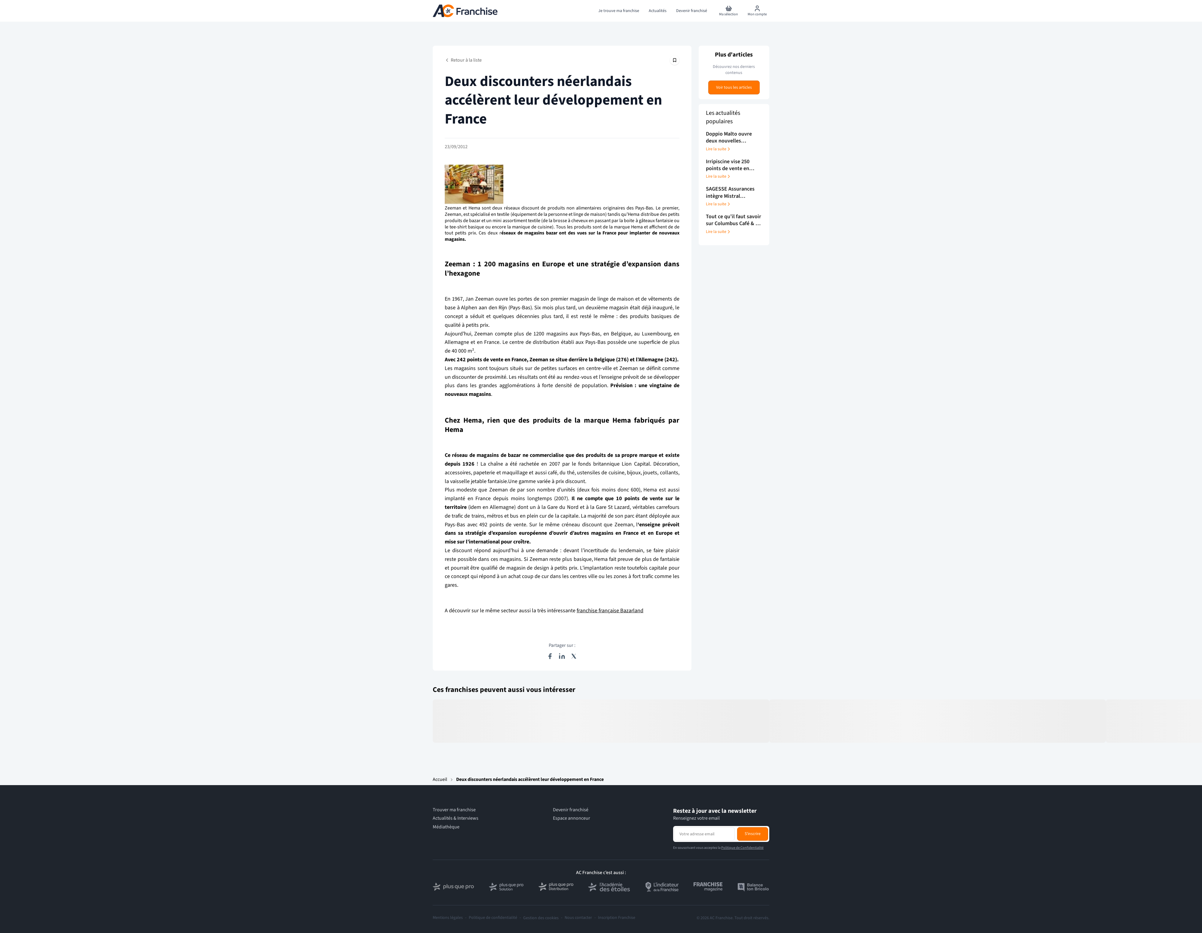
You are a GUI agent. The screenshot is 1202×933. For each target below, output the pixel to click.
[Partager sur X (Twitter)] (574, 656)
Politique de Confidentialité (742, 847)
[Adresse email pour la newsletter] (704, 833)
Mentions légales (448, 918)
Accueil (440, 779)
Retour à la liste (463, 60)
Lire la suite (718, 149)
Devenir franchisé (570, 810)
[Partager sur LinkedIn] (562, 656)
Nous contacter (578, 918)
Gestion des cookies (541, 918)
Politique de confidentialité (493, 918)
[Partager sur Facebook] (550, 656)
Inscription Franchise (616, 918)
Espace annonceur (571, 818)
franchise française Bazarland (610, 610)
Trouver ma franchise (454, 810)
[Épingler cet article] (674, 60)
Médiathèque (446, 827)
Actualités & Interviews (455, 818)
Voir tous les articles (734, 87)
